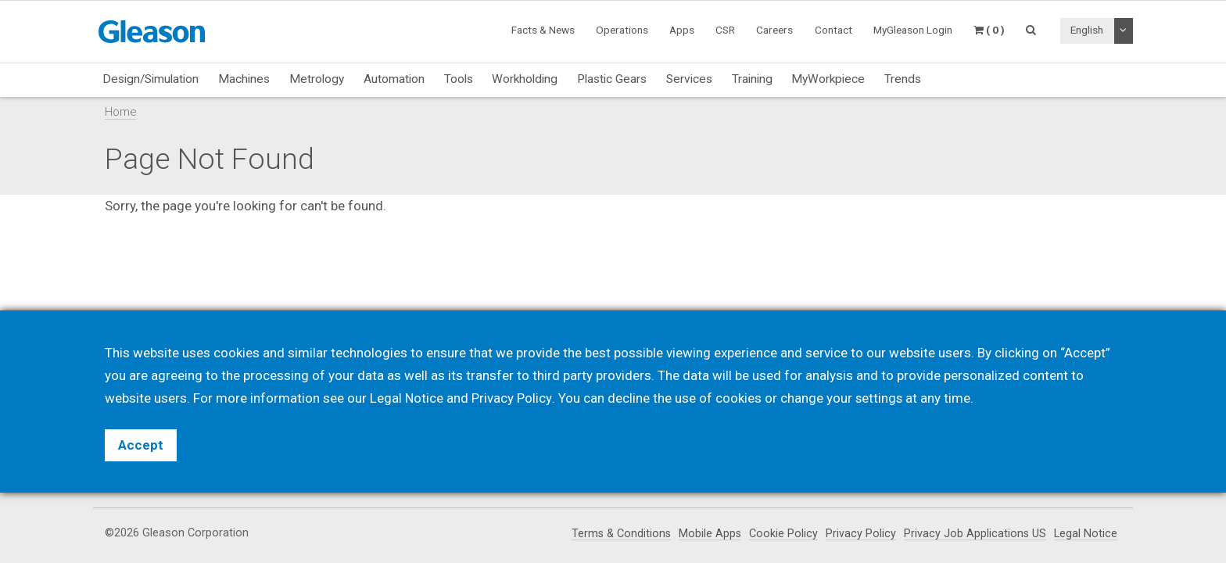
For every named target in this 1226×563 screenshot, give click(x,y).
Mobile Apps (708, 533)
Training (752, 79)
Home (121, 112)
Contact (833, 29)
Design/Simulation (150, 79)
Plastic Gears (612, 79)
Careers (774, 29)
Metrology (316, 79)
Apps (681, 29)
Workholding (524, 79)
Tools (458, 79)
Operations (622, 29)
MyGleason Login (912, 29)
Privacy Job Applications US (974, 533)
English (1086, 29)
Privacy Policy (860, 533)
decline (628, 398)
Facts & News (543, 29)
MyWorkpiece (828, 79)
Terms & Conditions (618, 533)
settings (879, 398)
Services (689, 79)
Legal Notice (1085, 533)
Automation (394, 79)
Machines (244, 79)
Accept (140, 445)
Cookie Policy (782, 533)
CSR (725, 29)
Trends (902, 79)
